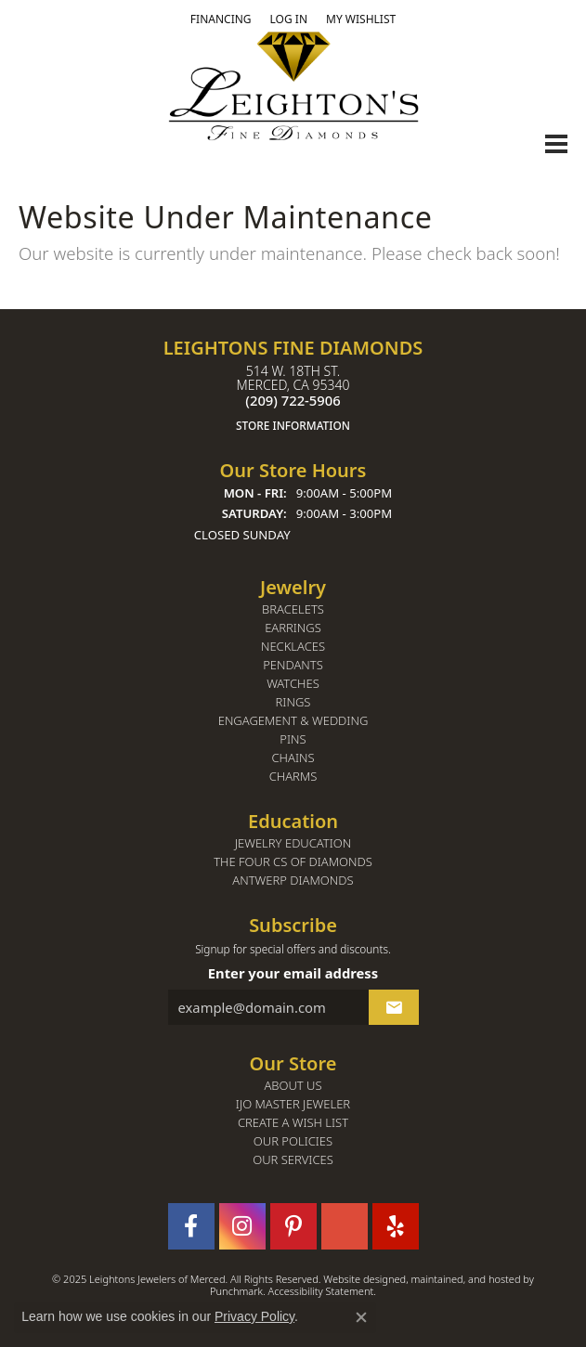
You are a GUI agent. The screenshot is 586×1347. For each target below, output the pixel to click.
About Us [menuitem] (292, 1085)
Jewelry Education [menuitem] (293, 842)
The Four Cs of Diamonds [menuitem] (293, 861)
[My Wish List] (361, 19)
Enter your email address (293, 973)
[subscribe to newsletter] (394, 1006)
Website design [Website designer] (358, 1278)
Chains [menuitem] (292, 757)
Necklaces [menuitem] (293, 646)
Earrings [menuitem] (293, 627)
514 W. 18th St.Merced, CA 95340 (293, 398)
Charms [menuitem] (293, 776)
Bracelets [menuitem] (293, 608)
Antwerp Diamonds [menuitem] (292, 880)
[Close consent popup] (361, 1317)
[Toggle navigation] (556, 144)
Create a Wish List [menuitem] (293, 1122)
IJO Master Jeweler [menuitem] (293, 1103)
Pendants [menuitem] (293, 664)
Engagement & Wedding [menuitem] (293, 720)
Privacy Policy (254, 1316)
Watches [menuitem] (293, 683)
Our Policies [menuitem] (293, 1140)
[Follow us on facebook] (191, 1225)
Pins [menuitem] (293, 738)
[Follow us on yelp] (395, 1225)
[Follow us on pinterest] (293, 1225)
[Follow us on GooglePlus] (344, 1225)
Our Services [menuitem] (293, 1159)
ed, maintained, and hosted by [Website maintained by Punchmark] (463, 1278)
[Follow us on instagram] (242, 1225)
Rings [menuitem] (293, 701)
